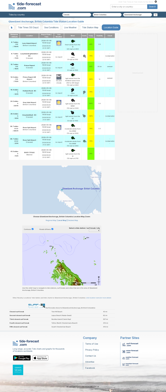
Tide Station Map (90, 27)
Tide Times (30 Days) (28, 27)
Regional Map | (51, 220)
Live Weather (70, 27)
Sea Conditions (51, 27)
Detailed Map (73, 220)
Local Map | (62, 220)
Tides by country (17, 14)
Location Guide (111, 27)
